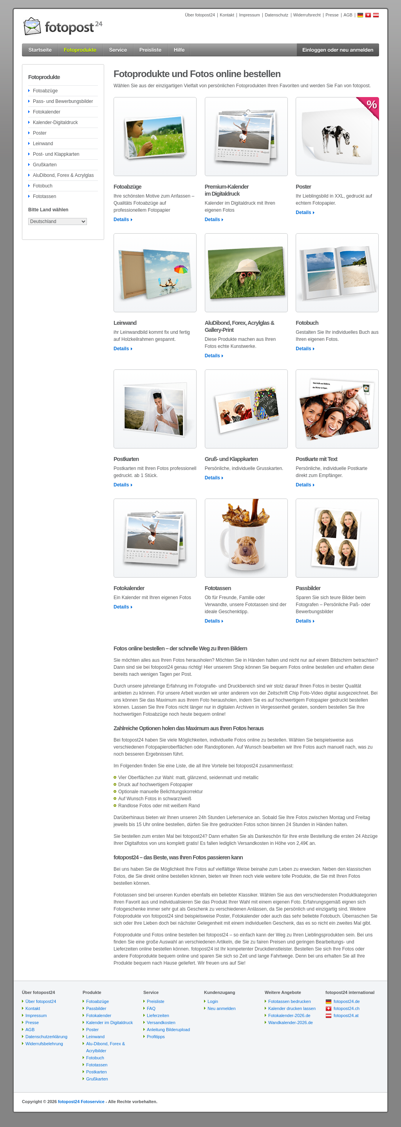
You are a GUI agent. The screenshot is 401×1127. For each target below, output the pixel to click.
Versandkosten (161, 1022)
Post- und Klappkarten (56, 154)
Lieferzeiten (158, 1015)
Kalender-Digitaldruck (55, 122)
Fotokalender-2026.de (289, 1015)
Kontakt (227, 15)
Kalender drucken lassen (292, 1008)
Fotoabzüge (45, 91)
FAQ (151, 1008)
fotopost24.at (346, 1015)
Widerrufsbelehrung (44, 1043)
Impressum (249, 15)
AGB (347, 15)
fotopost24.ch (346, 1008)
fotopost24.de (347, 1001)
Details (121, 219)
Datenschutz (276, 15)
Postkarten (96, 1071)
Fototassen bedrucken (289, 1001)
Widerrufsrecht (307, 15)
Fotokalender (46, 112)
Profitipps (156, 1036)
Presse (332, 15)
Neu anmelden (222, 1008)
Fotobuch (42, 186)
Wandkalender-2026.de (290, 1022)
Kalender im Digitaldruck (109, 1022)
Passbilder (96, 1008)
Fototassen (44, 196)
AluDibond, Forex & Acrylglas (63, 175)
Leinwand (43, 143)
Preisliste (155, 1001)
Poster (40, 133)
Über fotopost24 (200, 15)
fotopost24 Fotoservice (81, 1101)
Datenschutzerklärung (46, 1036)
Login (213, 1001)
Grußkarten (45, 164)
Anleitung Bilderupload (168, 1029)
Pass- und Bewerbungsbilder (63, 101)
